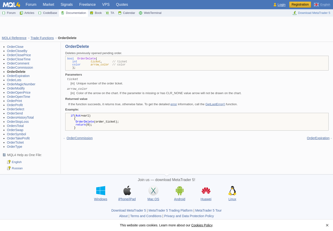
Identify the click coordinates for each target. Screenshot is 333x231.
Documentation (73, 13)
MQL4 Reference (14, 38)
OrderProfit (15, 105)
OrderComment (18, 63)
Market (48, 4)
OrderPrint (14, 101)
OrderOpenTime (18, 97)
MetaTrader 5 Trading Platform (171, 210)
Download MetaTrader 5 (311, 13)
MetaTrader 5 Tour (208, 210)
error (173, 104)
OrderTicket (15, 142)
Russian (17, 168)
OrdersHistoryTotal (20, 117)
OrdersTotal (15, 126)
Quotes (122, 4)
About (123, 216)
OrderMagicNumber (21, 84)
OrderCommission (20, 67)
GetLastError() (215, 104)
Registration (300, 4)
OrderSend (15, 113)
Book (96, 13)
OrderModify (16, 88)
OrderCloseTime (19, 59)
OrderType (14, 146)
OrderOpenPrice (19, 92)
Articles (26, 13)
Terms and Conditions (145, 216)
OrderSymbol (16, 134)
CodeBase (47, 13)
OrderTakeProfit (18, 138)
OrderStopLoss (18, 121)
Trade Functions (42, 38)
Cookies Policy (201, 225)
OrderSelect (15, 109)
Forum (31, 4)
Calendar (126, 13)
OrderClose (15, 47)
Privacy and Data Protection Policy (189, 216)
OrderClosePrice (19, 55)
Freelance (87, 4)
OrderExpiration (18, 76)
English (17, 162)
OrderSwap (15, 130)
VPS (106, 4)
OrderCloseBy (17, 51)
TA (109, 13)
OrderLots (14, 80)
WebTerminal (150, 13)
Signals (67, 4)
